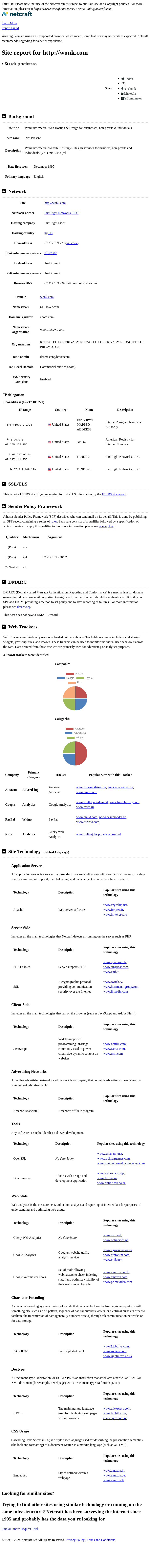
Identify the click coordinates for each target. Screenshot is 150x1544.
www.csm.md (112, 834)
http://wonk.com (55, 203)
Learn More (9, 23)
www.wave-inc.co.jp (110, 1173)
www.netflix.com (114, 1044)
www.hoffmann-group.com (120, 986)
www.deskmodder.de (112, 817)
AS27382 (50, 253)
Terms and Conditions (101, 1540)
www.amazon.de (114, 1475)
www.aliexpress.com (116, 1408)
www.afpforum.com (116, 1255)
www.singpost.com (115, 967)
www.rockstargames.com (113, 1158)
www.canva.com (114, 1048)
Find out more (11, 1529)
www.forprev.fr (113, 909)
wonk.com (47, 297)
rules (54, 521)
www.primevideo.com (117, 1282)
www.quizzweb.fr (114, 962)
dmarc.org (23, 607)
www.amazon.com (115, 1277)
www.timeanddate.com (91, 787)
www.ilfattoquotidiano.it (92, 802)
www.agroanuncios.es (117, 1250)
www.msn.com (113, 1053)
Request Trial (29, 1529)
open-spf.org (107, 526)
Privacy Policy (75, 1540)
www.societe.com (114, 1351)
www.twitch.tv (112, 982)
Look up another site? (21, 64)
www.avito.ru (85, 807)
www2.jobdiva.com (116, 1346)
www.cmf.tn (111, 971)
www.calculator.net (109, 1153)
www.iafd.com (112, 1259)
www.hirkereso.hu (115, 914)
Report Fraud (10, 28)
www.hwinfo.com (88, 822)
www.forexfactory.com (124, 802)
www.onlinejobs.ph (88, 834)
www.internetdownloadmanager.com (121, 1163)
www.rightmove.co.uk (117, 1356)
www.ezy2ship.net (115, 905)
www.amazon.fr (86, 792)
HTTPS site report (114, 494)
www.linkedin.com (115, 991)
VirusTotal (72, 243)
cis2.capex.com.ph (115, 1418)
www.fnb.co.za (107, 1178)
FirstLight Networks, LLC (61, 213)
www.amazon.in (113, 1470)
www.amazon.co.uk (120, 787)
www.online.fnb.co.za (111, 1183)
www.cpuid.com (87, 817)
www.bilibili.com (114, 1413)
